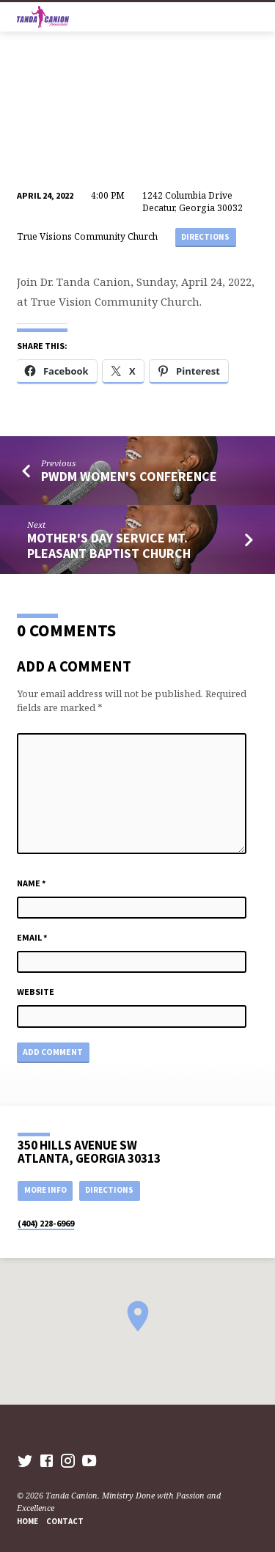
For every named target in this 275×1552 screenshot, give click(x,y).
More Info (45, 1190)
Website (35, 991)
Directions (205, 237)
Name (31, 883)
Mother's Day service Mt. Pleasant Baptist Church (109, 545)
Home (27, 1521)
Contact (65, 1521)
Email (32, 937)
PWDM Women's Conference (129, 476)
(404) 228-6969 (46, 1223)
